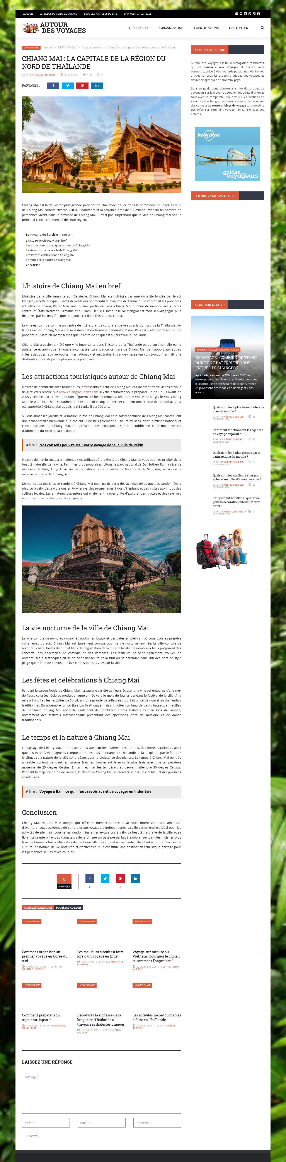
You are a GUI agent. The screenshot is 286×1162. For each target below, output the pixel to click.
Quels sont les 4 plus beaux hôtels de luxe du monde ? (238, 409)
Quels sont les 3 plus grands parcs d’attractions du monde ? (236, 454)
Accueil (28, 13)
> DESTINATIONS (206, 28)
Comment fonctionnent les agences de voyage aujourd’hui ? (238, 432)
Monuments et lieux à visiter (211, 240)
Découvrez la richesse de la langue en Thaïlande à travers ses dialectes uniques (101, 1019)
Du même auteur (68, 907)
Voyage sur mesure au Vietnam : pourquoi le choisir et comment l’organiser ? (156, 956)
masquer (66, 234)
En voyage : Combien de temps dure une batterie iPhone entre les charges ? (226, 362)
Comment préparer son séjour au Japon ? (41, 1017)
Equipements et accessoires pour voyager (218, 349)
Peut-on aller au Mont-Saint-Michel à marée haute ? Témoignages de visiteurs (227, 253)
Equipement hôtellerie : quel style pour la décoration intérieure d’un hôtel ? (236, 502)
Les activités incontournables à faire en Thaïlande (157, 1017)
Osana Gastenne (233, 511)
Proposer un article (138, 13)
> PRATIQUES (138, 28)
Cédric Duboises (233, 416)
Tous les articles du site (100, 13)
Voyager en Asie (31, 47)
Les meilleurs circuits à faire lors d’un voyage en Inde (100, 954)
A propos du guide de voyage (58, 13)
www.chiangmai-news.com (78, 392)
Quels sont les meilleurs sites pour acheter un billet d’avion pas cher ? (237, 477)
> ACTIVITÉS (238, 28)
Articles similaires (38, 907)
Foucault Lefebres (45, 74)
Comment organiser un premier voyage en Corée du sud (45, 956)
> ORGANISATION (171, 28)
